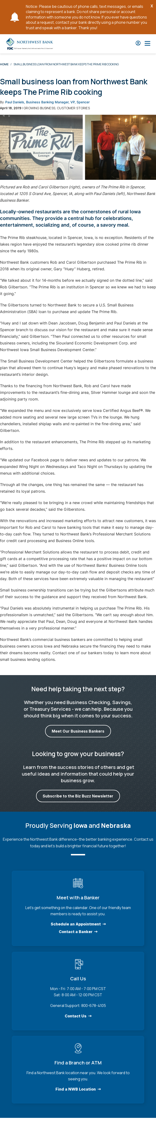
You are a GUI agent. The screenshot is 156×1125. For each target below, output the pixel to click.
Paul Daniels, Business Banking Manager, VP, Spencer (47, 102)
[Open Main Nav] (147, 43)
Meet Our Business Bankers (78, 731)
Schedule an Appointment (76, 924)
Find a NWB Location (75, 1089)
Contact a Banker (75, 931)
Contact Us (76, 1015)
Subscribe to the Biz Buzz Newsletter (78, 796)
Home (4, 64)
